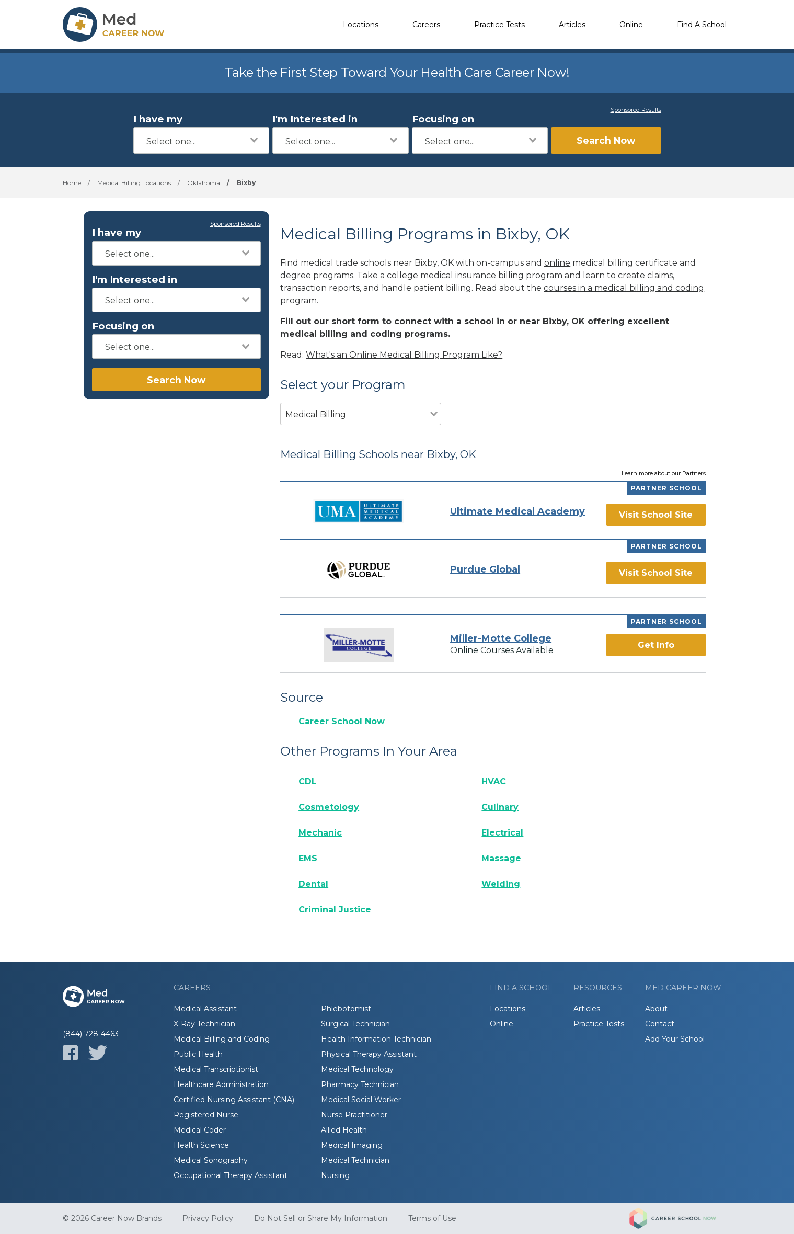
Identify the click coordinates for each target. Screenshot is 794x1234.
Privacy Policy (207, 1218)
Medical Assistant (205, 1008)
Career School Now (341, 721)
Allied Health (344, 1130)
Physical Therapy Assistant (369, 1054)
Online (631, 24)
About (656, 1008)
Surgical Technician (355, 1024)
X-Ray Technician (204, 1024)
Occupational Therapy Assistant (230, 1175)
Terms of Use (432, 1218)
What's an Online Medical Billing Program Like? (404, 355)
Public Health (198, 1054)
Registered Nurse (206, 1114)
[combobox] (201, 140)
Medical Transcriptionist (216, 1069)
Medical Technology (357, 1069)
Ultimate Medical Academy (517, 511)
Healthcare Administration (221, 1084)
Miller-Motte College (500, 638)
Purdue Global (485, 569)
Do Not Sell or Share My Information (320, 1218)
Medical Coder (200, 1130)
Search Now (606, 140)
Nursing (335, 1175)
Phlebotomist (346, 1008)
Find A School (702, 24)
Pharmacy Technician (360, 1084)
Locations (360, 24)
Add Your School (675, 1039)
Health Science (201, 1145)
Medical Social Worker (361, 1099)
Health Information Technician (376, 1039)
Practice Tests (499, 24)
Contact (659, 1024)
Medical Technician (355, 1160)
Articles (572, 24)
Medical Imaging (352, 1145)
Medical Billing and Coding (222, 1039)
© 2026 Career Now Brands (112, 1218)
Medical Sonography (211, 1160)
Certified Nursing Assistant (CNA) (234, 1099)
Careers (426, 24)
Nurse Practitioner (354, 1114)
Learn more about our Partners (664, 474)
